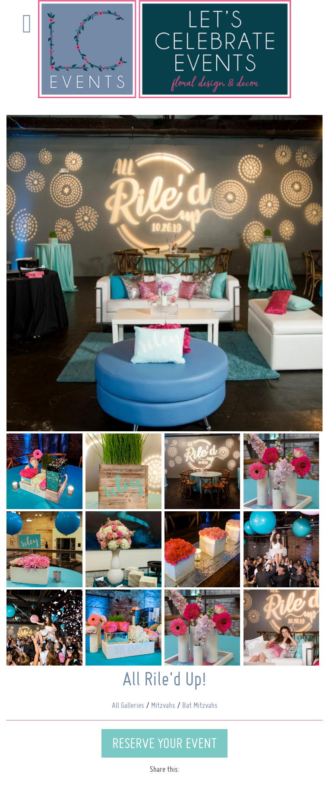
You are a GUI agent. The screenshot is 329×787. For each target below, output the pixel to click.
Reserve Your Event (164, 743)
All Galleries (128, 705)
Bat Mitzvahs (200, 705)
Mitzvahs (163, 705)
